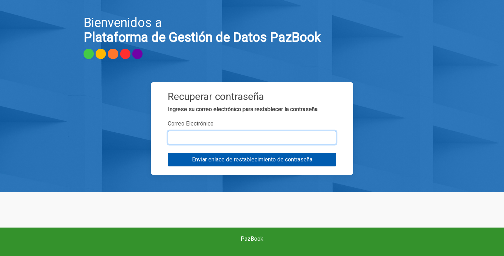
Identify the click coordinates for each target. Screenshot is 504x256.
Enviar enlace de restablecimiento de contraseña (252, 159)
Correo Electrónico (191, 123)
